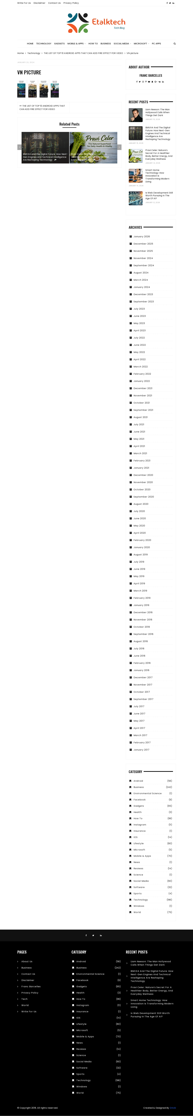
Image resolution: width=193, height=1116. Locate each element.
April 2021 (139, 446)
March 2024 (141, 280)
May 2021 (139, 439)
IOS (136, 837)
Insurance (140, 831)
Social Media (121, 43)
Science (138, 874)
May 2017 (139, 721)
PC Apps (156, 43)
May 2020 (139, 525)
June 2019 (139, 569)
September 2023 (144, 301)
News (137, 862)
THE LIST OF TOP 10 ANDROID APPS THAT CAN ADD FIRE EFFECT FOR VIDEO (42, 135)
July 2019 (139, 562)
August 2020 (141, 504)
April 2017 (139, 728)
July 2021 (139, 424)
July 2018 (139, 648)
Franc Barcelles (31, 986)
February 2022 (142, 374)
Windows (139, 906)
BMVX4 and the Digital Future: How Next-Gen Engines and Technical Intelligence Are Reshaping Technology (45, 183)
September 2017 (143, 699)
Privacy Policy (71, 3)
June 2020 (140, 518)
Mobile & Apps (75, 43)
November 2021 (143, 395)
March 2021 (140, 453)
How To (93, 43)
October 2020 (142, 489)
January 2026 (142, 236)
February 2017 (142, 742)
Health (138, 812)
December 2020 (143, 475)
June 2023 (140, 316)
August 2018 (141, 641)
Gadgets (59, 43)
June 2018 (139, 656)
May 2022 (139, 352)
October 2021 (142, 403)
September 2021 (143, 410)
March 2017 (140, 735)
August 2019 (141, 554)
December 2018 (143, 612)
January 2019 (141, 605)
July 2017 (139, 706)
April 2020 (140, 533)
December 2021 (143, 388)
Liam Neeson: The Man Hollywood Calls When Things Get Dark (157, 112)
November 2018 (143, 619)
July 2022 (139, 337)
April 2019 (139, 583)
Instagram (140, 824)
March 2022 (141, 366)
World (137, 912)
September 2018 (143, 634)
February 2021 (142, 460)
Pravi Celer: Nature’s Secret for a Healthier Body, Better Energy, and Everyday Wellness (90, 184)
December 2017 (143, 677)
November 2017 (143, 684)
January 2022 (142, 381)
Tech (24, 999)
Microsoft (140, 43)
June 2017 (139, 713)
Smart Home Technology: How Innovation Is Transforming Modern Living (157, 176)
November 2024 (143, 258)
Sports (138, 893)
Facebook (140, 799)
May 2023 (139, 323)
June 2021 (139, 431)
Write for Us (24, 3)
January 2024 (142, 287)
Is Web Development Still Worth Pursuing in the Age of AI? (159, 195)
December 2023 (143, 294)
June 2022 (140, 345)
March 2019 (140, 590)
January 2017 (141, 750)
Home (30, 43)
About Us (26, 961)
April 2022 (140, 359)
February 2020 (142, 540)
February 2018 (142, 663)
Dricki (173, 1108)
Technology (43, 43)
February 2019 (142, 598)
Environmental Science (148, 793)
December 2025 (143, 243)
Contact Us (54, 3)
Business (106, 43)
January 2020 (142, 547)
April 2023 (140, 330)
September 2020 (144, 497)
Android (138, 781)
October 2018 (142, 627)
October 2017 (142, 692)
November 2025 (143, 251)
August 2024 (141, 272)
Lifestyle (139, 843)
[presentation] (19, 175)
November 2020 (143, 482)
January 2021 (141, 468)
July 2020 (139, 511)
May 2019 (139, 576)
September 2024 (144, 265)
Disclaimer (39, 3)
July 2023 (139, 309)
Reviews (138, 868)
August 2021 (141, 417)
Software (139, 887)
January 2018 (141, 670)
